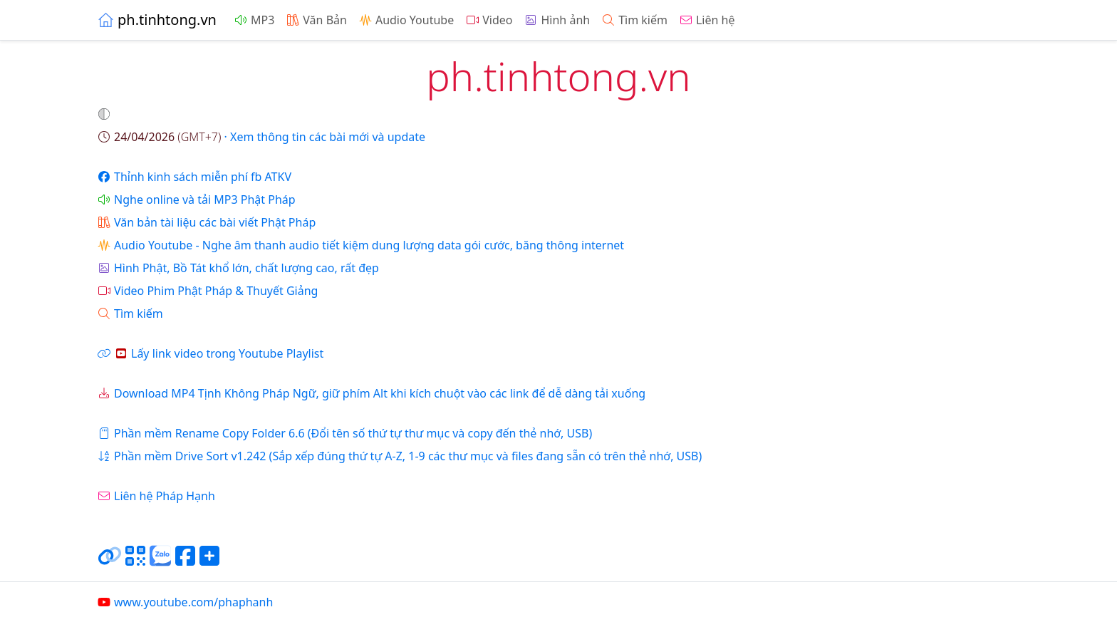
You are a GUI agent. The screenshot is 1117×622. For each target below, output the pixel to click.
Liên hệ (707, 20)
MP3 (254, 20)
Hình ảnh (557, 20)
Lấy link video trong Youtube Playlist (210, 353)
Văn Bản (316, 20)
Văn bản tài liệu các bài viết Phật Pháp (206, 222)
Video (488, 20)
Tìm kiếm (634, 20)
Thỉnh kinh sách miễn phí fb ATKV (194, 177)
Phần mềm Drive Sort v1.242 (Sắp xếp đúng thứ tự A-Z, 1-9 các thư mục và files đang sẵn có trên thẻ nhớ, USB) (399, 456)
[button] (105, 114)
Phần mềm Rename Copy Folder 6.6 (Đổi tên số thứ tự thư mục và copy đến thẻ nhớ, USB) (344, 433)
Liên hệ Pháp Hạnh (156, 496)
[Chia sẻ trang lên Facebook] (185, 561)
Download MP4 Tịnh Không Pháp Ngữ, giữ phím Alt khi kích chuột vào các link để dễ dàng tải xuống (371, 393)
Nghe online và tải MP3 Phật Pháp (196, 199)
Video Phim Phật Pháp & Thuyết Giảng (207, 291)
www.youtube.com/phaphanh (185, 602)
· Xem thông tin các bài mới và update (261, 137)
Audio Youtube (406, 20)
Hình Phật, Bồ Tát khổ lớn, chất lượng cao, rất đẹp (238, 268)
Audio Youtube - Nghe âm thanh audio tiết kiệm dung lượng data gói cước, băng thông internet (360, 245)
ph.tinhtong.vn (157, 19)
